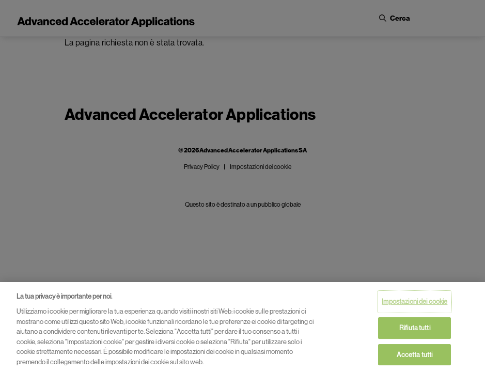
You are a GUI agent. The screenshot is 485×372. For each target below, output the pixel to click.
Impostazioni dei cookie (414, 302)
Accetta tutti (414, 355)
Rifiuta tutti (414, 328)
